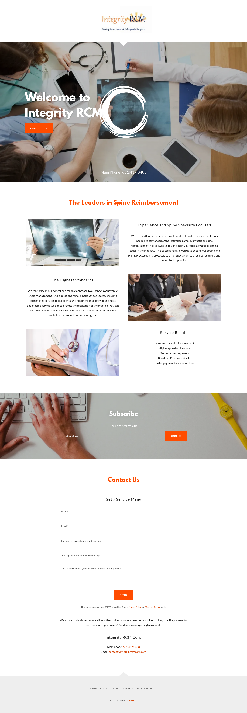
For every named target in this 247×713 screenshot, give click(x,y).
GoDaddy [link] (131, 700)
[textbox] (110, 436)
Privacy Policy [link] (134, 607)
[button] (29, 21)
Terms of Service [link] (152, 607)
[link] (124, 20)
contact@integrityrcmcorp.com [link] (127, 651)
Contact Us (38, 128)
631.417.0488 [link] (134, 172)
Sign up (176, 436)
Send (123, 595)
